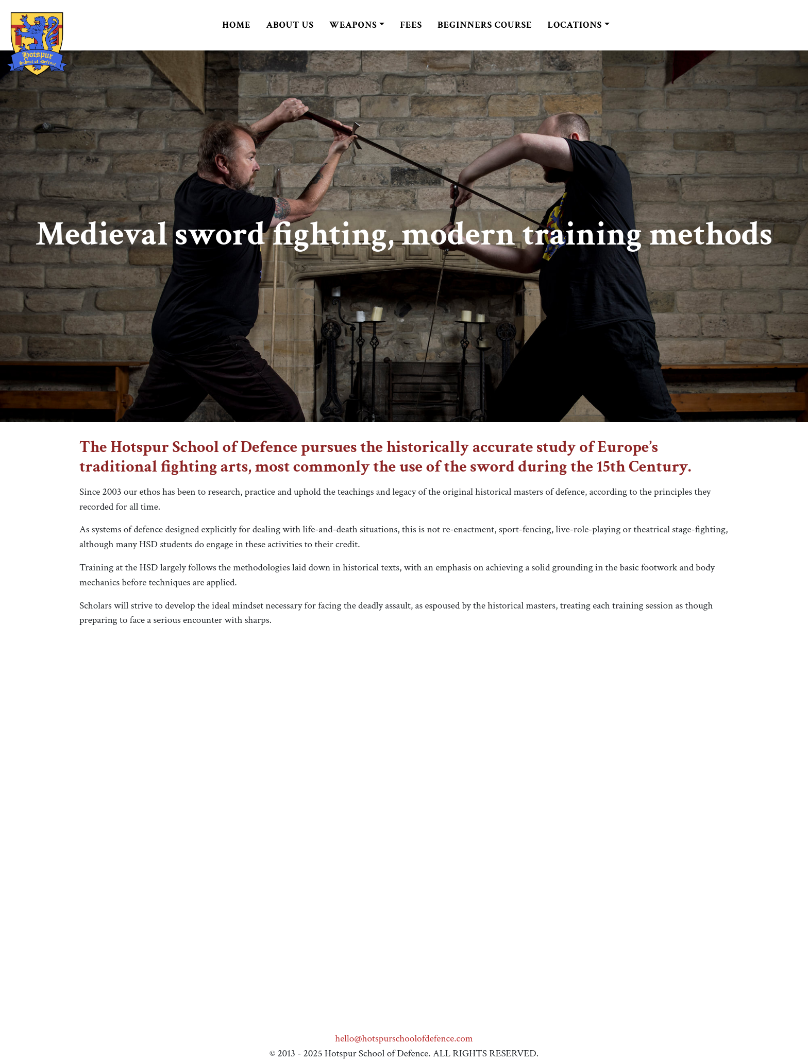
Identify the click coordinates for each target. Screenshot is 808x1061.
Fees (411, 25)
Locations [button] (575, 25)
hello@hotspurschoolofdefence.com (404, 1038)
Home (236, 25)
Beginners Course (484, 25)
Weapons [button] (353, 25)
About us (289, 25)
